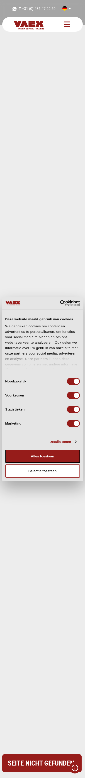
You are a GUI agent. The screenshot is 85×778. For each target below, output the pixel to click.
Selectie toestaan (42, 471)
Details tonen (60, 442)
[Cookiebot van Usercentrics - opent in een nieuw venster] (60, 303)
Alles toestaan (42, 456)
